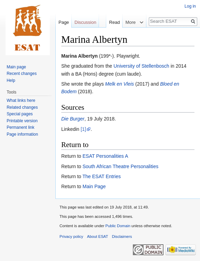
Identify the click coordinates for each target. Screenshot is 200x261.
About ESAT (97, 236)
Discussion (85, 22)
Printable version (22, 120)
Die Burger (72, 119)
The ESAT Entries (101, 176)
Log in (190, 6)
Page (63, 22)
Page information (22, 134)
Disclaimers (122, 236)
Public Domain (117, 226)
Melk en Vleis (119, 84)
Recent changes (22, 73)
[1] (83, 129)
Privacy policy (71, 236)
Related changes (22, 107)
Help (11, 80)
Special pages (20, 114)
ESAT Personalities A (105, 156)
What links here (21, 100)
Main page (16, 67)
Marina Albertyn (79, 56)
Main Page (94, 186)
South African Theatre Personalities (120, 166)
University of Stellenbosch (141, 66)
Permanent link (20, 127)
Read (109, 22)
